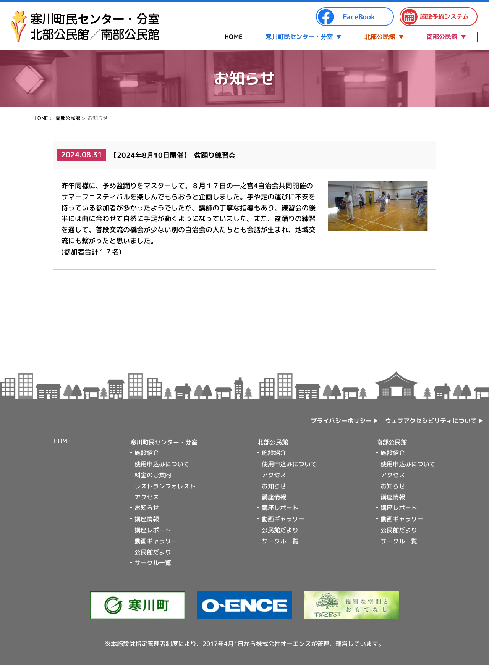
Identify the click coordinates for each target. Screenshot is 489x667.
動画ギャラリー (155, 541)
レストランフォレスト (165, 486)
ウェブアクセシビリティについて (431, 421)
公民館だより (152, 551)
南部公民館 (442, 36)
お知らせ (146, 508)
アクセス (146, 497)
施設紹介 (146, 453)
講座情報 (146, 519)
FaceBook (346, 16)
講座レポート (152, 530)
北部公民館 (379, 36)
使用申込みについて (161, 464)
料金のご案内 (152, 475)
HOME (233, 36)
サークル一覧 (152, 563)
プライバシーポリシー (341, 421)
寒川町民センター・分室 (299, 36)
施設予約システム (435, 16)
